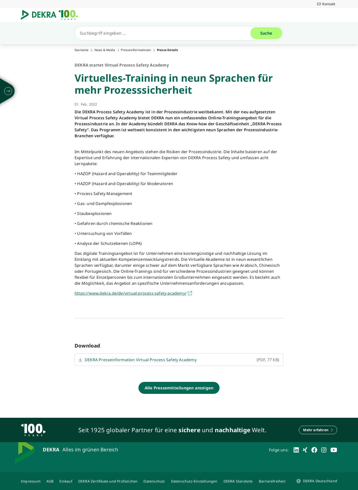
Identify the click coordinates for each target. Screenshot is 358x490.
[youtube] (333, 450)
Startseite (82, 50)
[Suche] (164, 33)
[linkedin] (296, 450)
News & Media (104, 50)
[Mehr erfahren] (318, 430)
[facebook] (314, 450)
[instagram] (323, 450)
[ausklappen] (8, 91)
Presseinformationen (136, 50)
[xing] (305, 450)
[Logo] (51, 15)
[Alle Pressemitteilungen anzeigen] (179, 388)
